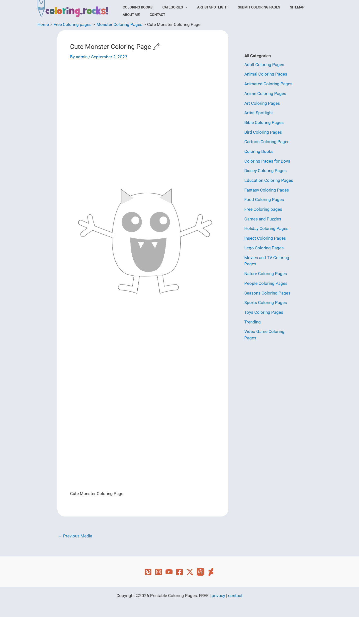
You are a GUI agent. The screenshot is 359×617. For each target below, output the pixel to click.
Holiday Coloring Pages (266, 226)
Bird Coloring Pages (263, 131)
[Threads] (200, 572)
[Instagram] (158, 572)
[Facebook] (179, 572)
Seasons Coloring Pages (267, 290)
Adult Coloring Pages (264, 64)
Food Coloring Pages (264, 198)
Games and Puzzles (262, 217)
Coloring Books (136, 7)
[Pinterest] (148, 572)
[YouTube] (169, 572)
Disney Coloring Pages (265, 169)
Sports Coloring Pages (265, 299)
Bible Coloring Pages (264, 121)
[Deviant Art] (211, 572)
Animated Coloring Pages (268, 83)
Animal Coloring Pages (265, 74)
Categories (170, 7)
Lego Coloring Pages (264, 245)
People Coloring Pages (265, 280)
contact (235, 595)
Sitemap (283, 7)
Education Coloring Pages (268, 179)
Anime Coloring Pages (265, 93)
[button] (180, 7)
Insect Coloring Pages (265, 236)
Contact (152, 15)
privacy (218, 595)
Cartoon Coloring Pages (266, 140)
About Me (129, 15)
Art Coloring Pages (262, 102)
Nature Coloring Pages (265, 271)
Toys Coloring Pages (263, 309)
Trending (252, 318)
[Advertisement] (143, 103)
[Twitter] (190, 572)
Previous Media (75, 536)
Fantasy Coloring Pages (266, 188)
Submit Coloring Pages (248, 7)
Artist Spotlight (204, 7)
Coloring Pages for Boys (267, 159)
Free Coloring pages (263, 207)
